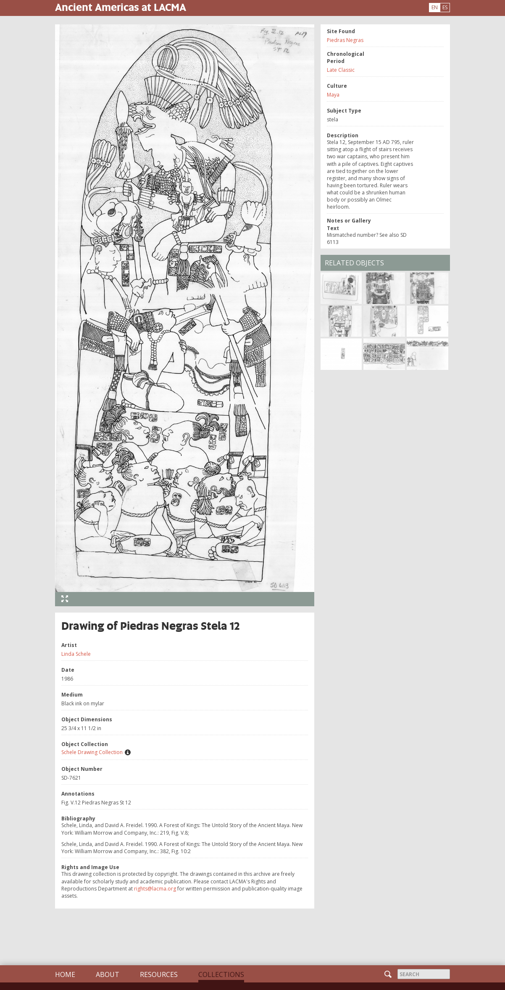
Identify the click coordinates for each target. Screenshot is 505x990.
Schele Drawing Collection (92, 752)
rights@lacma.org (155, 888)
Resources (159, 974)
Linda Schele (76, 653)
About (107, 974)
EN (434, 7)
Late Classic (341, 69)
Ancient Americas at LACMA (120, 7)
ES (444, 7)
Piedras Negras (345, 40)
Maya (333, 94)
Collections (221, 974)
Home (65, 974)
